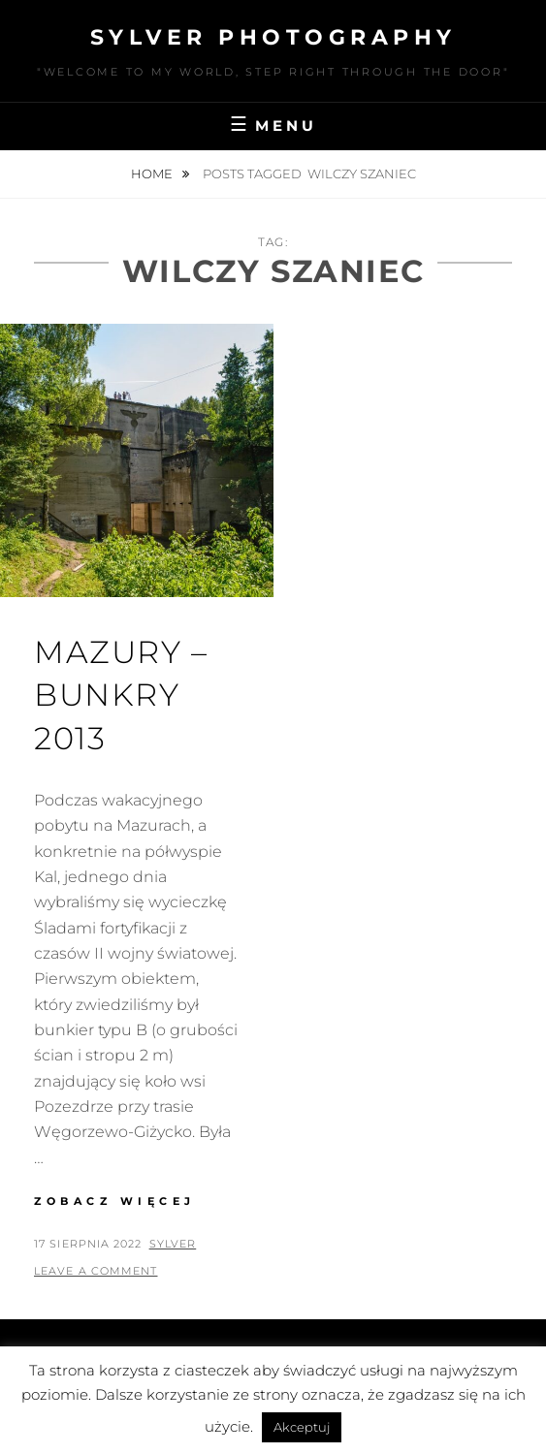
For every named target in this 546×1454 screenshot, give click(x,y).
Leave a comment (96, 1271)
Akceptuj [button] (301, 1427)
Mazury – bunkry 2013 (121, 695)
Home (153, 173)
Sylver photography (273, 37)
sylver (173, 1243)
